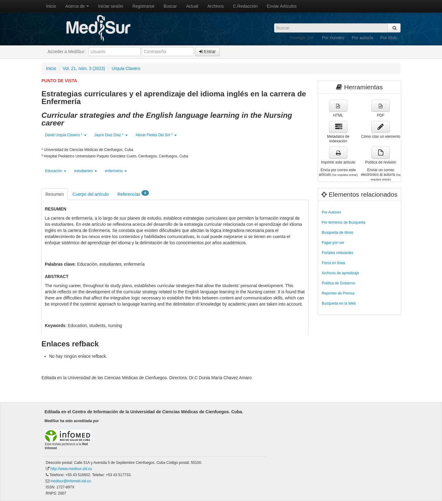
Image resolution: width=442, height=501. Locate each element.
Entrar (207, 51)
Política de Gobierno (338, 283)
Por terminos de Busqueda (343, 222)
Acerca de (77, 6)
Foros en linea (333, 263)
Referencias (133, 194)
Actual (192, 6)
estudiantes (85, 171)
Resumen (54, 194)
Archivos (215, 6)
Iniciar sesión (110, 6)
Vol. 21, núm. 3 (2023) (84, 68)
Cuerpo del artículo (90, 194)
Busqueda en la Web (339, 303)
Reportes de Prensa (338, 293)
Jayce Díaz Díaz (111, 135)
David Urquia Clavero (66, 135)
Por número (333, 37)
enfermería (116, 171)
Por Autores (331, 212)
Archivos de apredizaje (340, 273)
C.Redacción (245, 6)
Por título (388, 37)
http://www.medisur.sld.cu (71, 469)
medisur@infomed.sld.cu (70, 481)
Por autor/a (362, 37)
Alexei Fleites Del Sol (156, 135)
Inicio (51, 6)
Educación (55, 171)
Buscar (170, 6)
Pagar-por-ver (333, 243)
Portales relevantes (337, 253)
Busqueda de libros (337, 232)
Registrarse (143, 6)
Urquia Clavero (126, 68)
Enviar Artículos (282, 6)
